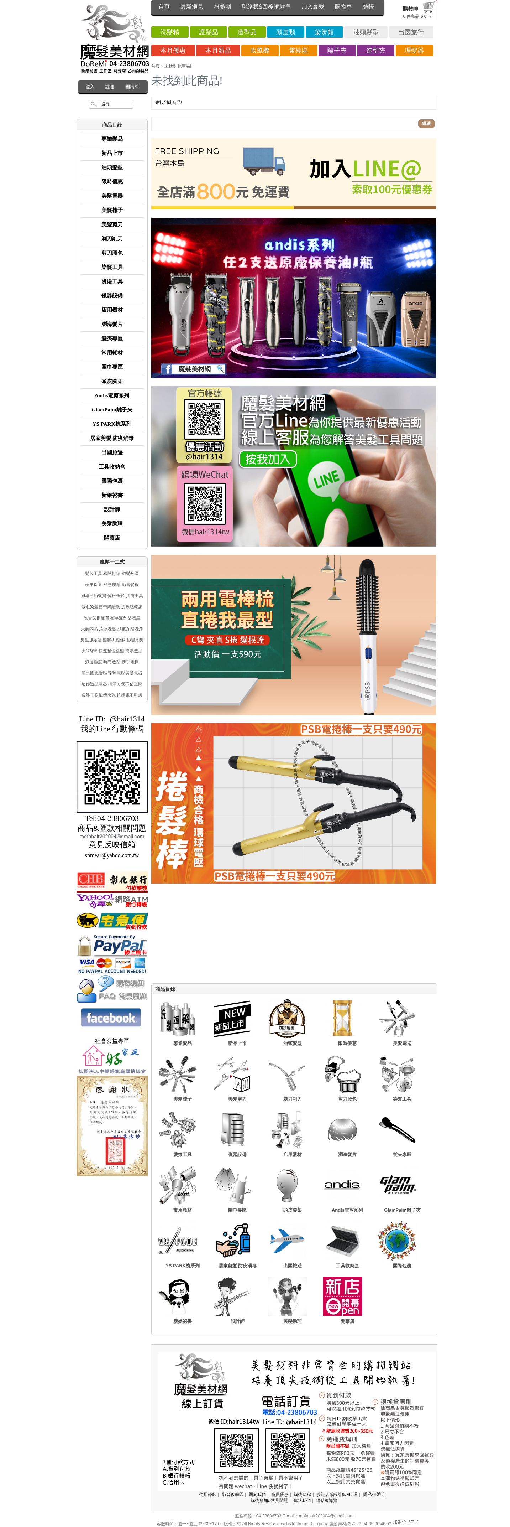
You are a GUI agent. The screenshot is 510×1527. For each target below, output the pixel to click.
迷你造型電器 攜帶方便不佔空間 (112, 684)
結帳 (368, 7)
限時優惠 (112, 182)
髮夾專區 (112, 338)
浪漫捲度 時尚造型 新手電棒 (112, 661)
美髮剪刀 (112, 224)
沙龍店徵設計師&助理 (337, 1494)
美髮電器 (112, 196)
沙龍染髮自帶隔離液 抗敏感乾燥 (112, 606)
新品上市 (112, 153)
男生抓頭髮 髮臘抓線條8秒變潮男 (112, 639)
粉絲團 (222, 7)
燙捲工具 (112, 281)
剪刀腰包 (112, 253)
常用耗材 (112, 353)
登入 (90, 86)
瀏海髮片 (112, 324)
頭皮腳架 (112, 381)
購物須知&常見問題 (269, 1500)
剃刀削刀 (112, 239)
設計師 (112, 509)
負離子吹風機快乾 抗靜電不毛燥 (112, 695)
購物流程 (302, 1494)
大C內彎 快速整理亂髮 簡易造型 (112, 650)
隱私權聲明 (374, 1494)
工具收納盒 (112, 467)
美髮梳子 (112, 210)
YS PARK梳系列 (112, 424)
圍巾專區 (112, 367)
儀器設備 (112, 296)
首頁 (164, 7)
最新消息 (191, 7)
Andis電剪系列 (112, 395)
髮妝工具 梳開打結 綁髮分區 (112, 573)
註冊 (110, 86)
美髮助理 (112, 524)
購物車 (343, 7)
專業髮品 (112, 139)
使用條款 (207, 1494)
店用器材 (112, 310)
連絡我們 (302, 1500)
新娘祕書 (112, 495)
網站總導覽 (326, 1500)
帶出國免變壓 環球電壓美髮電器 (112, 673)
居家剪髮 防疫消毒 (112, 438)
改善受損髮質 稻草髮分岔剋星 (112, 617)
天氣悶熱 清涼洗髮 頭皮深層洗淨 (112, 628)
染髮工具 (112, 267)
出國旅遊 (112, 452)
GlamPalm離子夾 (111, 410)
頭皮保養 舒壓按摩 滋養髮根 (112, 584)
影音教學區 (232, 1494)
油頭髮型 (112, 167)
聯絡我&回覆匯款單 (266, 7)
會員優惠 (279, 1494)
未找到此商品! (177, 66)
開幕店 (112, 538)
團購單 (132, 86)
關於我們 (257, 1494)
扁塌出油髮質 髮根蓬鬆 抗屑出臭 (112, 595)
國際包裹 (112, 481)
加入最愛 (312, 7)
